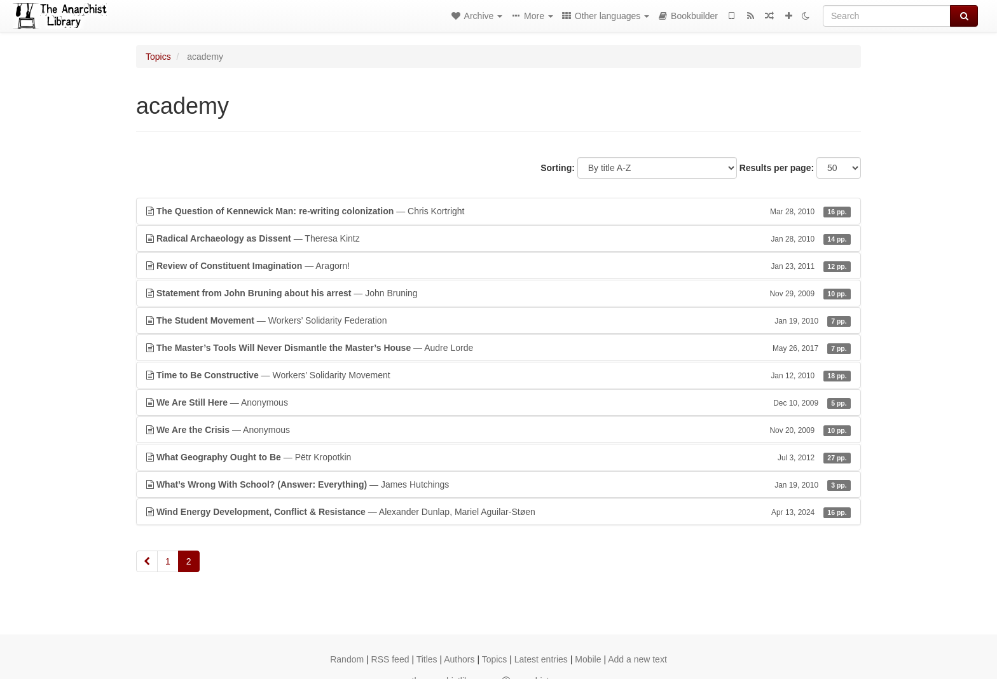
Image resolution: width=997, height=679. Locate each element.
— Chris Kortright (498, 211)
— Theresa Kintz (498, 238)
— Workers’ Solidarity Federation (498, 320)
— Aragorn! (498, 265)
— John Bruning (498, 293)
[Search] (887, 16)
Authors (459, 659)
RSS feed (390, 659)
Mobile (588, 659)
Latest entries (541, 659)
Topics (158, 56)
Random (347, 659)
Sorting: (557, 168)
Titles (426, 659)
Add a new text (637, 659)
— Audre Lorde (498, 347)
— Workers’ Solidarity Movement (498, 375)
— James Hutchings (498, 484)
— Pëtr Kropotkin (498, 457)
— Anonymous (498, 402)
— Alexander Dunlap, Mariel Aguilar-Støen (498, 511)
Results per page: (776, 168)
